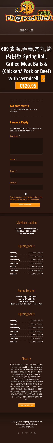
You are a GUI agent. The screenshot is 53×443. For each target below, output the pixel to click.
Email (13, 171)
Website (13, 183)
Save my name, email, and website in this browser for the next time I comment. (26, 198)
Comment (15, 136)
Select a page (26, 30)
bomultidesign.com (26, 426)
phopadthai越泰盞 (32, 421)
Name (13, 159)
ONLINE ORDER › (26, 405)
